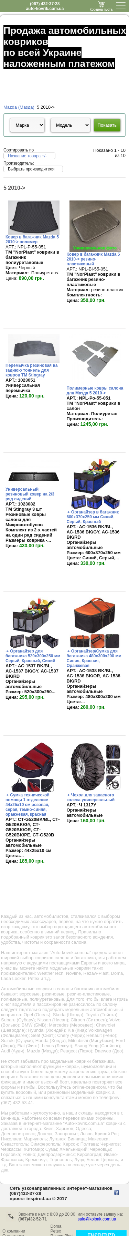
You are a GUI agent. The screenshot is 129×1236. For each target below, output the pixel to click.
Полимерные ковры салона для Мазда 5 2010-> (95, 390)
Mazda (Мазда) (18, 107)
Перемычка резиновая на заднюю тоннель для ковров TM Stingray (31, 370)
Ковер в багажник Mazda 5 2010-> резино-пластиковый (93, 259)
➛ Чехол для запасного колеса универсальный (91, 797)
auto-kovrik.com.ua (45, 8)
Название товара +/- (27, 156)
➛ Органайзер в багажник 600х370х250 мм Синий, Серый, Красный (93, 517)
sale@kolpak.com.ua (97, 1219)
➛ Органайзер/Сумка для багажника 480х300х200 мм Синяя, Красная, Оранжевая (94, 658)
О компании (13, 1231)
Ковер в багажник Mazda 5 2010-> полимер (32, 239)
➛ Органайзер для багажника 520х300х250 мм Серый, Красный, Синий (33, 656)
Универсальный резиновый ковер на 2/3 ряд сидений (30, 494)
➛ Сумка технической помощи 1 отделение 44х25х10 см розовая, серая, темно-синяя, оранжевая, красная (28, 805)
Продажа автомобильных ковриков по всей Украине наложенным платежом (64, 47)
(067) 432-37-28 (45, 3)
